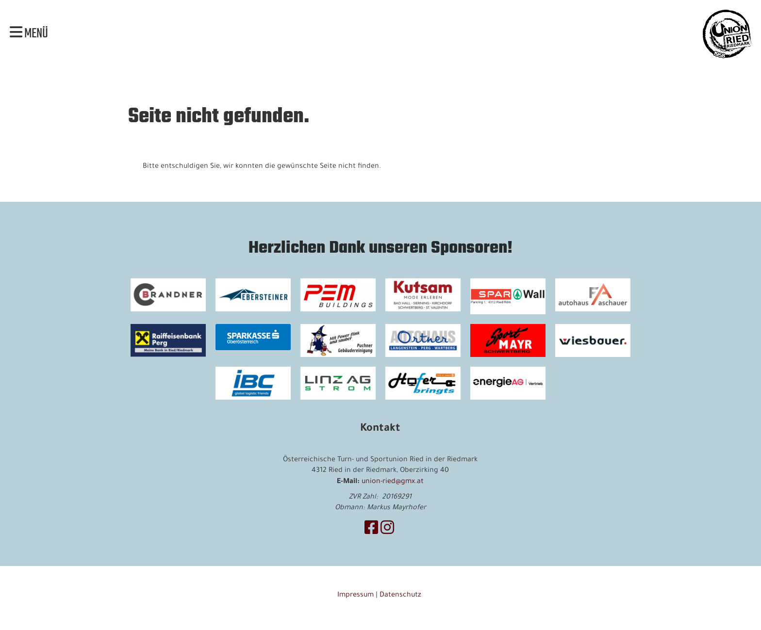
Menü (29, 34)
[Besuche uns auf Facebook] (371, 530)
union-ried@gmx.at (393, 482)
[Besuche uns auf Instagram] (387, 530)
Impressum (355, 595)
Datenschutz (401, 595)
